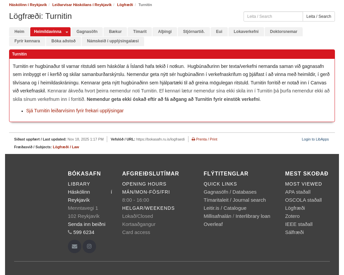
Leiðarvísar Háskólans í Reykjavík (82, 5)
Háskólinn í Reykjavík (28, 5)
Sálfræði (294, 232)
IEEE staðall (299, 224)
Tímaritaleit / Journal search (235, 200)
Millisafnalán (217, 216)
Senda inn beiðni (86, 224)
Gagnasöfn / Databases (230, 192)
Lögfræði (125, 5)
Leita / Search (318, 16)
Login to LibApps (315, 139)
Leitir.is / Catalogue (225, 208)
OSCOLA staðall (303, 200)
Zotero (292, 216)
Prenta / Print (204, 139)
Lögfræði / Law (66, 147)
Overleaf (213, 224)
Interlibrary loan (252, 216)
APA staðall (298, 192)
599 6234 (83, 232)
